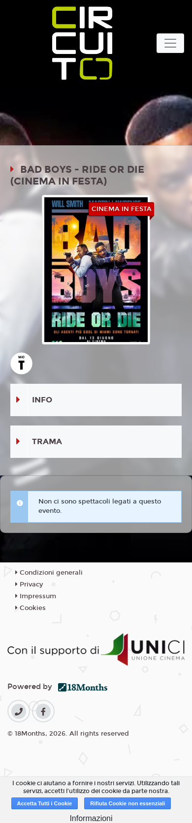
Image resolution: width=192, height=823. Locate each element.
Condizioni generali (49, 573)
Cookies (30, 608)
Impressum (35, 596)
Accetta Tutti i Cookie (44, 803)
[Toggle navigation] (170, 43)
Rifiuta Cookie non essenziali (127, 803)
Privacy (29, 584)
